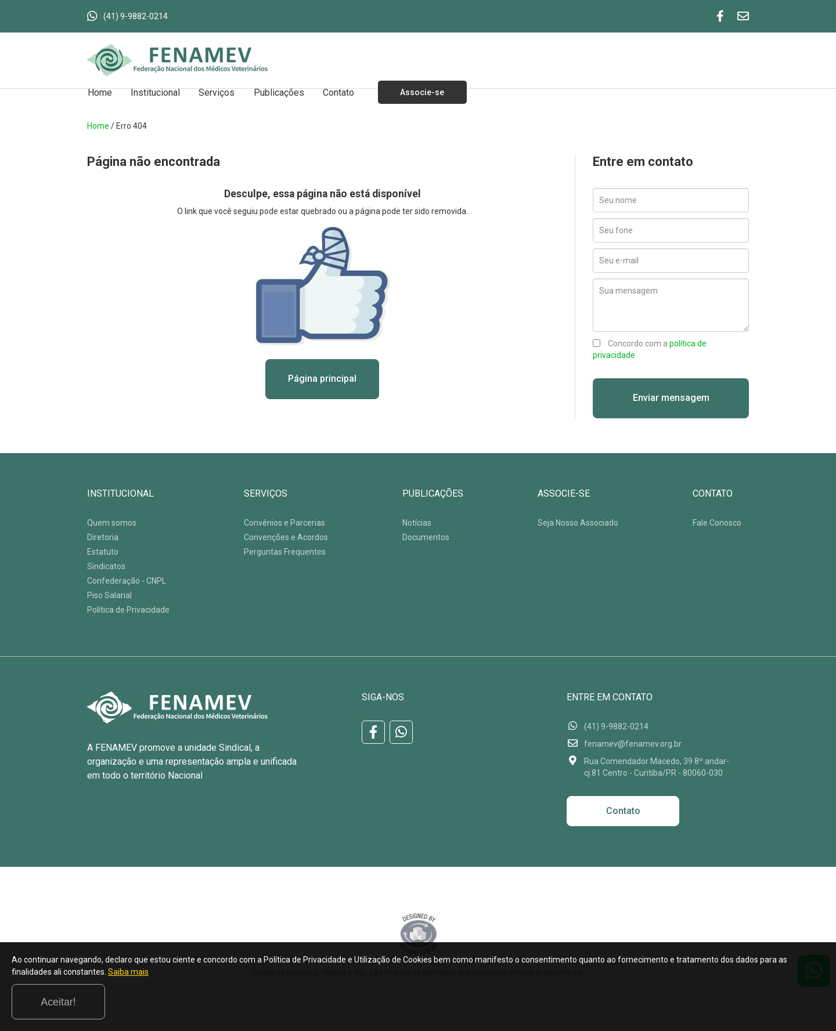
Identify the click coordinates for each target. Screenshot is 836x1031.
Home (99, 91)
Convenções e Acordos (286, 537)
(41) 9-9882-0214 (135, 16)
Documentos (425, 537)
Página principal (322, 379)
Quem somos (111, 523)
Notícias (416, 523)
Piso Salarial (109, 595)
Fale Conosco (717, 523)
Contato (332, 91)
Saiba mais (241, 1004)
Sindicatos (106, 566)
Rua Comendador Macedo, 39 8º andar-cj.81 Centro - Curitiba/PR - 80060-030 (656, 767)
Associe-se (417, 92)
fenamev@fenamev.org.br (633, 744)
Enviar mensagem (671, 398)
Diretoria (102, 537)
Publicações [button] (274, 91)
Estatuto (102, 552)
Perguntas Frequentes (285, 552)
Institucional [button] (153, 91)
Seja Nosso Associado (578, 523)
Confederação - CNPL (126, 581)
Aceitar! (777, 1001)
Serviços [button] (214, 91)
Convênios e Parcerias (284, 523)
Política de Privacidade (128, 610)
